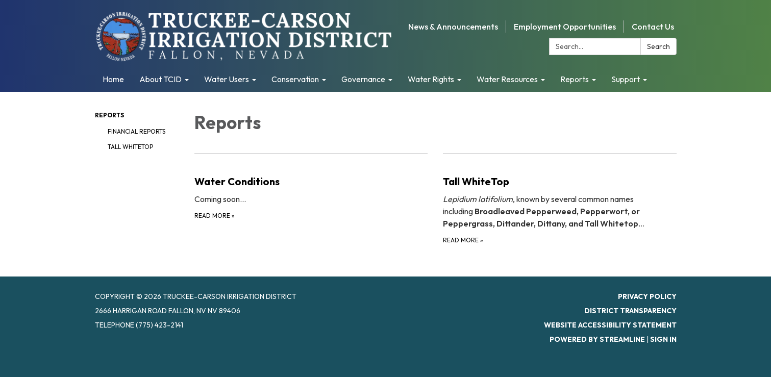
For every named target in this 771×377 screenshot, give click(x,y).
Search (658, 46)
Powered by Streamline (597, 339)
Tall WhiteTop (130, 146)
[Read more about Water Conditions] (311, 199)
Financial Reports (136, 131)
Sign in (663, 339)
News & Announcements (453, 26)
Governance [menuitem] (363, 79)
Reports (109, 115)
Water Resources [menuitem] (507, 79)
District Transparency (630, 310)
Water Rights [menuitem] (431, 79)
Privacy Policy (647, 296)
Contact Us (653, 26)
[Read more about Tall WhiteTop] (560, 199)
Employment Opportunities (565, 26)
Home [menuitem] (113, 79)
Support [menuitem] (625, 79)
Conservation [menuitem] (295, 79)
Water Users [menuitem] (226, 79)
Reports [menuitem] (574, 79)
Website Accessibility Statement (610, 325)
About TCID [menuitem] (160, 79)
